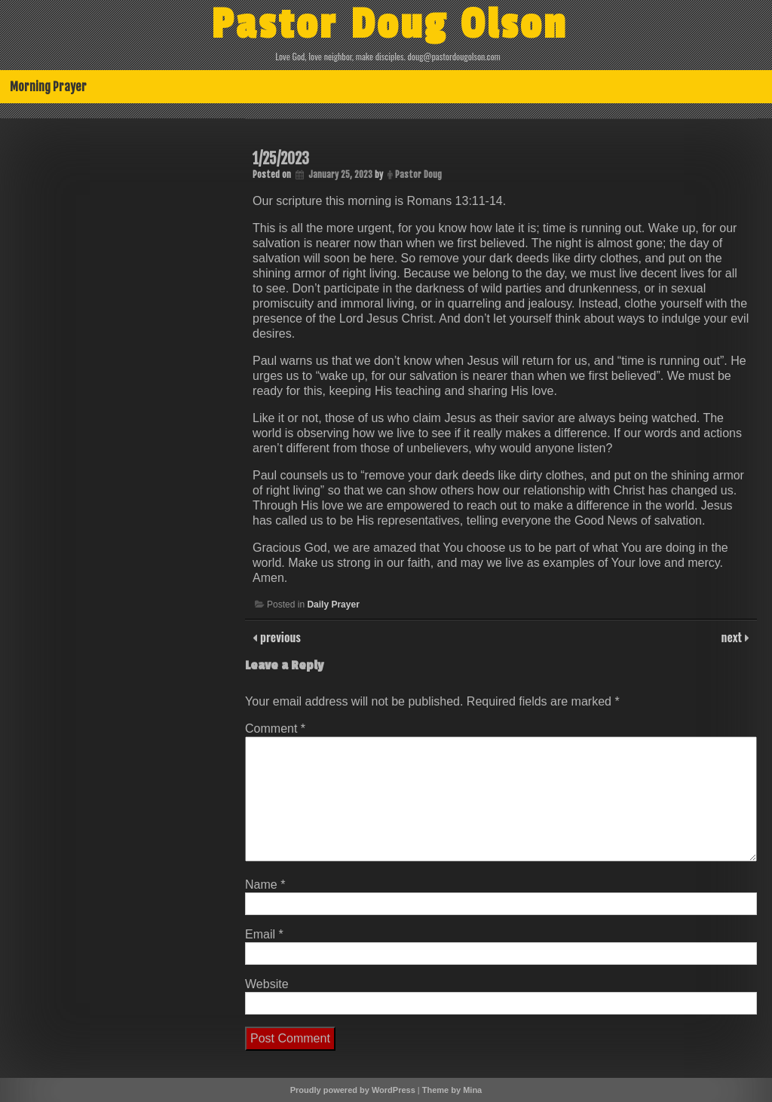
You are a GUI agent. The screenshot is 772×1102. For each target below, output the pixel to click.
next (733, 637)
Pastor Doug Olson (389, 25)
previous (279, 637)
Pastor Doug (418, 174)
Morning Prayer (48, 86)
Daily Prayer (333, 604)
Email (264, 934)
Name (265, 884)
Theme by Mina (452, 1089)
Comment (275, 728)
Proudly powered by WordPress (352, 1089)
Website (267, 984)
